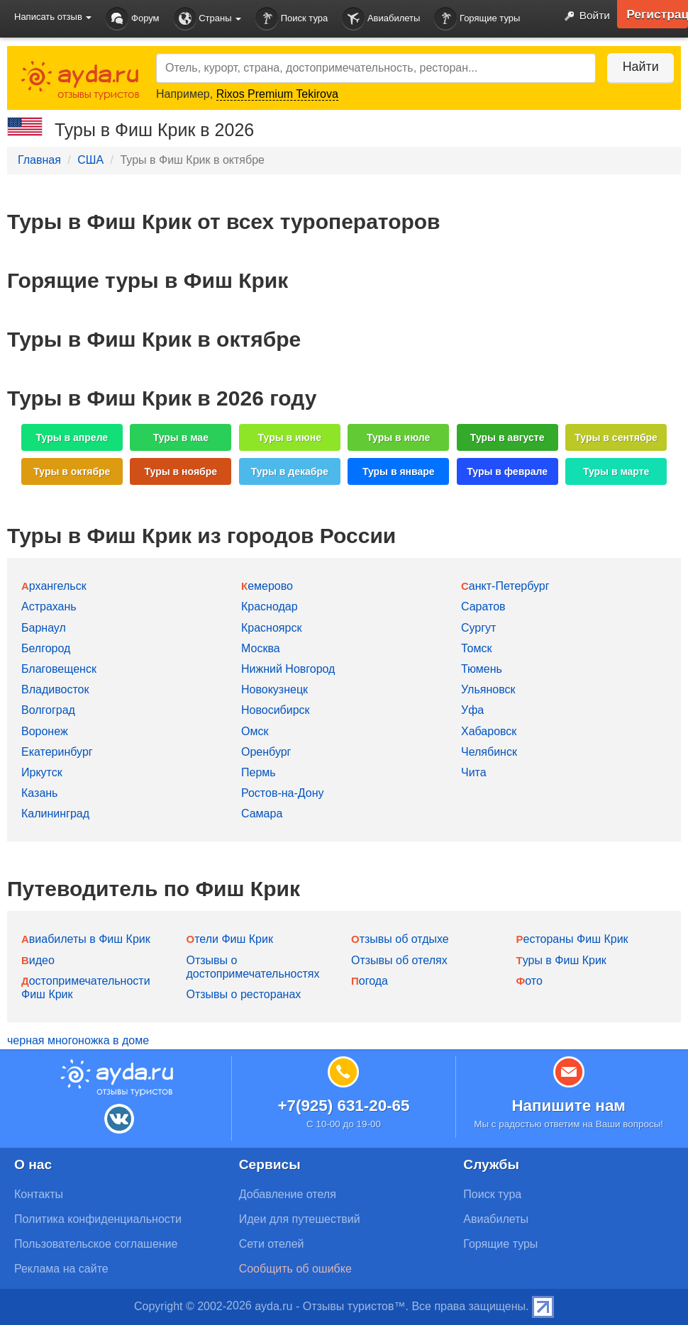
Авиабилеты (381, 18)
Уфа (472, 710)
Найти (638, 67)
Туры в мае (181, 437)
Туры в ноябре (181, 471)
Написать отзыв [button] (52, 16)
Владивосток (55, 689)
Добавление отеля (287, 1194)
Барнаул (43, 628)
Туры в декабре (289, 471)
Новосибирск (275, 710)
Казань (39, 793)
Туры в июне (289, 437)
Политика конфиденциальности (98, 1219)
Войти (583, 16)
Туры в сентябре (616, 437)
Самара (261, 813)
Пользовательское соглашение (95, 1244)
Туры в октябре (71, 471)
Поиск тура (291, 18)
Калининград (55, 813)
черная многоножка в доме (78, 1040)
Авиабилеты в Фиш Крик (85, 939)
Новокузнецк (274, 689)
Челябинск (489, 752)
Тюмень (481, 669)
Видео (38, 960)
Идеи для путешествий (299, 1219)
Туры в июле (398, 437)
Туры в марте (616, 471)
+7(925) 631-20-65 (343, 1105)
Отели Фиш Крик (230, 939)
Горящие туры (477, 18)
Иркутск (41, 772)
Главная (39, 160)
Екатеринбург (57, 752)
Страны (208, 18)
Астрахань (49, 606)
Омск (254, 731)
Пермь (258, 772)
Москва (260, 648)
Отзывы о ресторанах (244, 994)
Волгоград (48, 710)
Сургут (478, 628)
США (90, 160)
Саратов (483, 606)
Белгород (45, 648)
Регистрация (656, 14)
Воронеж (44, 731)
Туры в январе (398, 471)
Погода (369, 981)
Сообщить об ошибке (295, 1269)
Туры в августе (507, 437)
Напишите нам (568, 1105)
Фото (529, 981)
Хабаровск (488, 731)
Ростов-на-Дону (282, 793)
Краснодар (269, 606)
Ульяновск (488, 689)
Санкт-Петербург (505, 586)
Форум (132, 18)
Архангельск (54, 586)
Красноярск (271, 628)
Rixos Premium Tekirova (277, 94)
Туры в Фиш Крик (561, 960)
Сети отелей (271, 1244)
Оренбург (266, 752)
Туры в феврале (507, 471)
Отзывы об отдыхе (400, 939)
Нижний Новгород (288, 669)
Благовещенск (58, 669)
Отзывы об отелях (399, 960)
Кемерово (267, 586)
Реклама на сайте (61, 1269)
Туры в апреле (72, 437)
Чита (474, 772)
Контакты (38, 1194)
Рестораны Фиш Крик (572, 939)
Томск (476, 648)
